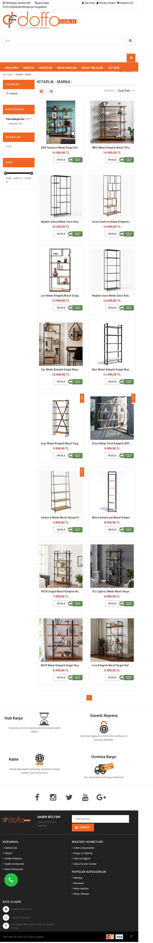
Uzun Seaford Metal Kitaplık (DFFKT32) (113, 221)
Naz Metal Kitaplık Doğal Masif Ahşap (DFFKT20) (113, 369)
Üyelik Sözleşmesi (14, 865)
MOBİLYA (28, 67)
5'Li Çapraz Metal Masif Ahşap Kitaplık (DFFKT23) (113, 591)
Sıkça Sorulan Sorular (85, 865)
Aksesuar (79, 884)
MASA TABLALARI (92, 67)
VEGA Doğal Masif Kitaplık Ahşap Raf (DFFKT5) (62, 591)
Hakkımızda (11, 849)
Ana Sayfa (11, 67)
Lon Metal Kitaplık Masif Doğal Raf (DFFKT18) (62, 295)
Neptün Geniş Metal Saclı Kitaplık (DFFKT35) (62, 221)
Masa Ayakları (81, 889)
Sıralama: (109, 90)
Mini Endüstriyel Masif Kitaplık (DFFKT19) (113, 517)
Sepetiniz (11, 78)
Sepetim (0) (125, 2)
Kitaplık (12, 93)
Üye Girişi (88, 2)
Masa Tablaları (81, 895)
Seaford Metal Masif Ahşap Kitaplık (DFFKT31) (62, 517)
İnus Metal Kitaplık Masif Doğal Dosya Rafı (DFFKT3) (62, 443)
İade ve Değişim (82, 859)
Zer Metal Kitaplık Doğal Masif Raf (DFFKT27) (62, 369)
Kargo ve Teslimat (83, 854)
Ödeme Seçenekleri (84, 849)
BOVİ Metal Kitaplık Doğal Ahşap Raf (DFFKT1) (62, 665)
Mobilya (78, 879)
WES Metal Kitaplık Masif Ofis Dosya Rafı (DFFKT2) (113, 147)
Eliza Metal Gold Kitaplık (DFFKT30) (113, 443)
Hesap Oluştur (106, 2)
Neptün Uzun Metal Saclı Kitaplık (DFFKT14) (113, 295)
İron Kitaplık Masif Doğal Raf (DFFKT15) (113, 665)
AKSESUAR (45, 67)
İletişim (113, 67)
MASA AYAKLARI (67, 67)
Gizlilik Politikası (13, 859)
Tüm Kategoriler (15, 119)
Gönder (84, 828)
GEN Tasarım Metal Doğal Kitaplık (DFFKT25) (62, 147)
